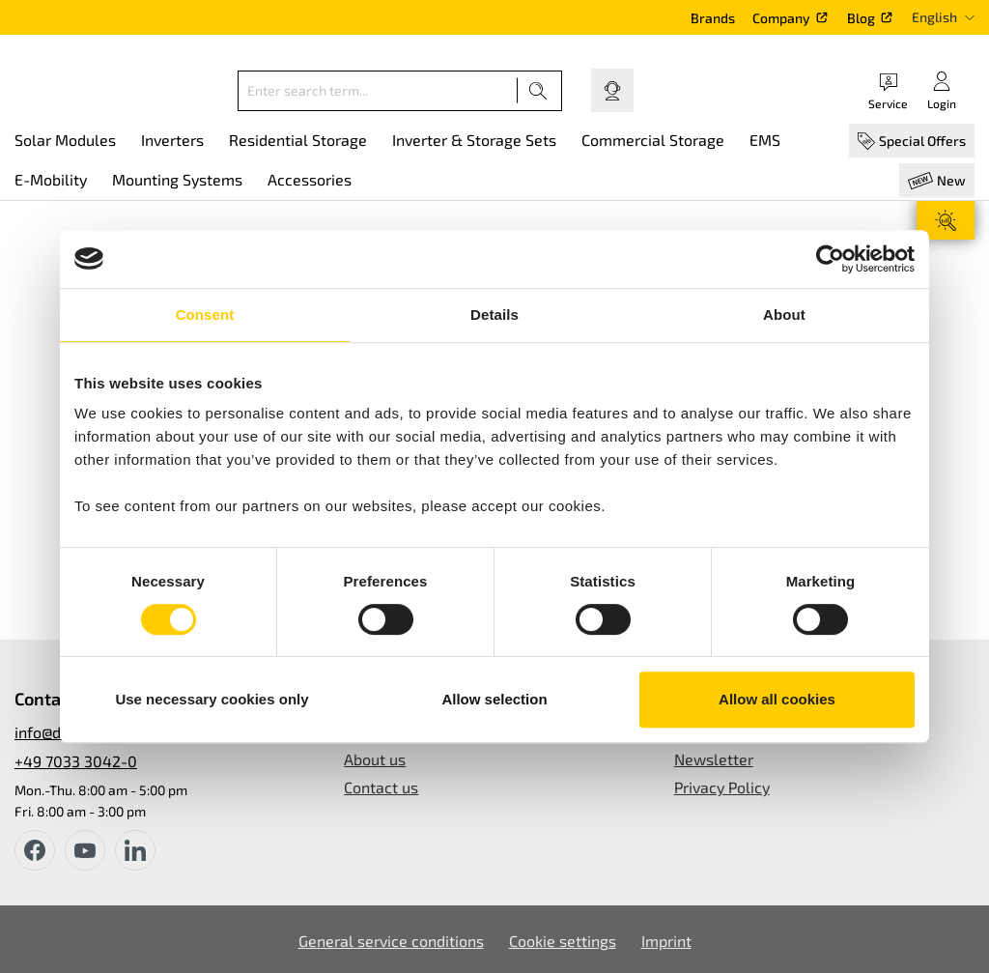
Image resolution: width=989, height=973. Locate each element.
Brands (713, 18)
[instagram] (135, 850)
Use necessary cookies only (211, 699)
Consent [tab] (205, 314)
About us (375, 759)
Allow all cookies (777, 699)
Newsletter (713, 759)
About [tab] (784, 314)
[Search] (538, 91)
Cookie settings (562, 940)
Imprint (666, 940)
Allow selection (494, 699)
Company (781, 18)
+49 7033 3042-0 (75, 761)
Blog (861, 18)
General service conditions (391, 940)
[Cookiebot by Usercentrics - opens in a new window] (830, 258)
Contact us (381, 787)
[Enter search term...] (378, 91)
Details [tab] (494, 314)
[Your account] (941, 90)
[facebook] (34, 850)
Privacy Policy (722, 787)
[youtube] (85, 850)
